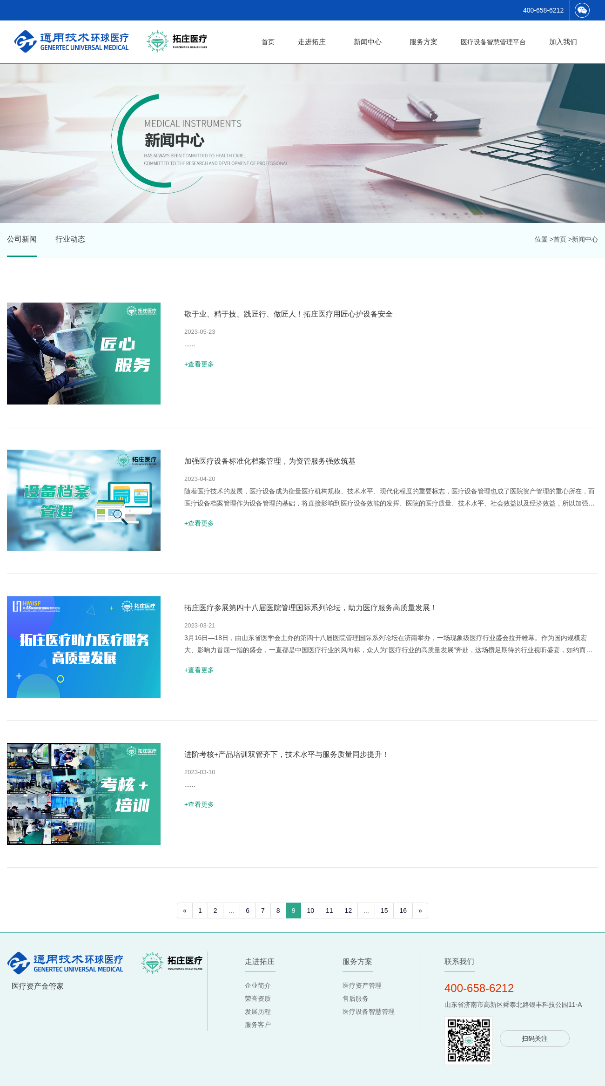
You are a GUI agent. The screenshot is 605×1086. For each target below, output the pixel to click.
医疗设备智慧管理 (369, 1020)
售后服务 (356, 1007)
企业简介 (258, 994)
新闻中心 (368, 42)
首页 (268, 42)
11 (329, 919)
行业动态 (70, 239)
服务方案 (423, 42)
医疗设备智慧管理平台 (493, 42)
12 (348, 919)
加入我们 (563, 42)
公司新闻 (22, 239)
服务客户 (258, 1033)
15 (384, 919)
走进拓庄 (312, 42)
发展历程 (258, 1020)
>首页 (558, 239)
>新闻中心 (583, 239)
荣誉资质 (258, 1007)
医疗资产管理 (362, 994)
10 (310, 919)
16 (403, 919)
